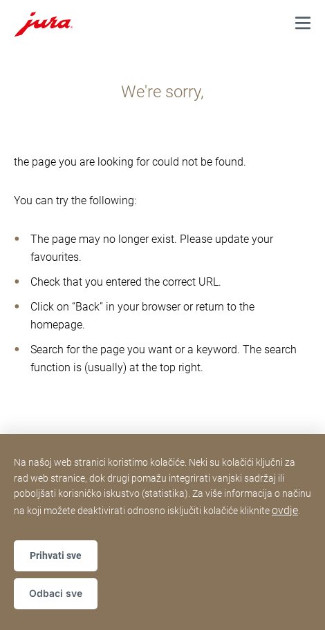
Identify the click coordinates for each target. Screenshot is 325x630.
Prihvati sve (56, 555)
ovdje (285, 510)
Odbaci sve (55, 593)
